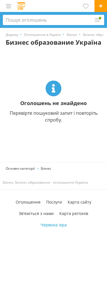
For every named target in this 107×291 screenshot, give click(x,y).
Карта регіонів (73, 213)
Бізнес (46, 168)
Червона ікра (54, 225)
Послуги (54, 202)
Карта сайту (79, 202)
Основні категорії (20, 168)
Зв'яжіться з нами (36, 213)
